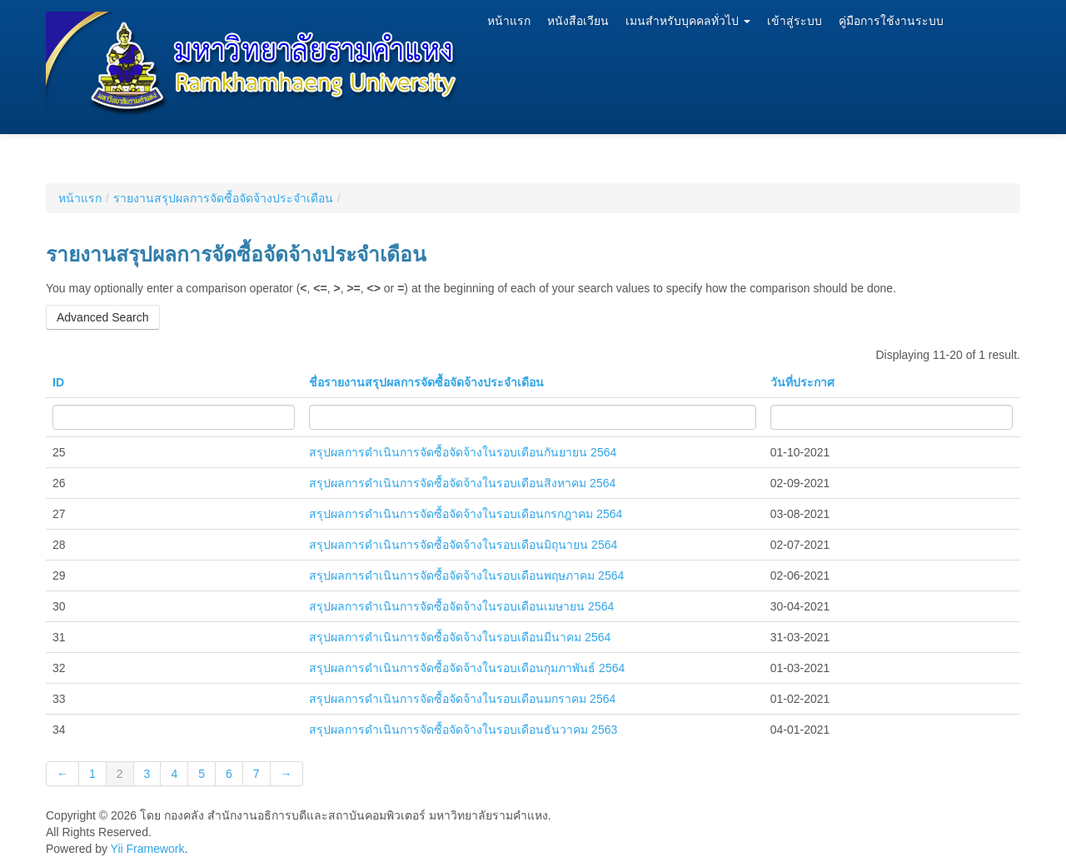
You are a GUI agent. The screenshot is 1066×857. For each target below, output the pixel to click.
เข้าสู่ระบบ (794, 21)
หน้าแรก (509, 21)
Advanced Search (103, 317)
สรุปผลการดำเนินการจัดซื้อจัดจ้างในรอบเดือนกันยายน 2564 (462, 452)
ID (58, 382)
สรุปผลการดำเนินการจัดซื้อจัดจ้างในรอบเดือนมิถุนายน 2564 (463, 544)
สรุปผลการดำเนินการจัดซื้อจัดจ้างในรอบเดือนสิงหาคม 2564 (462, 483)
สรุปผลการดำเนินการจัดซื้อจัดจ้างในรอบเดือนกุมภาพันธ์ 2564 (467, 668)
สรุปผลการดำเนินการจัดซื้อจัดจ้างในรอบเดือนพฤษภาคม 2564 (466, 575)
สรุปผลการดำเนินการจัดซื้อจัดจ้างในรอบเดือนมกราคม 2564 (462, 698)
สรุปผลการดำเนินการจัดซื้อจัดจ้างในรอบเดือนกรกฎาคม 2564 (465, 514)
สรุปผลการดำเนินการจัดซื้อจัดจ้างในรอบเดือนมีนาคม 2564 (459, 637)
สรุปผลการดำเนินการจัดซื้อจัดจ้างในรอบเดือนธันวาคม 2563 (463, 729)
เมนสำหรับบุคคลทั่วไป (687, 21)
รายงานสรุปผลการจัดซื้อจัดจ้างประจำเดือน (223, 198)
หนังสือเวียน (578, 21)
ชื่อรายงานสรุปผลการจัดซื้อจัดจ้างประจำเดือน (426, 382)
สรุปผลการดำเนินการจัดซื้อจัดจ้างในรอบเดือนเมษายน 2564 (461, 606)
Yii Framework (148, 848)
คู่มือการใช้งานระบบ (891, 21)
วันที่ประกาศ (802, 382)
